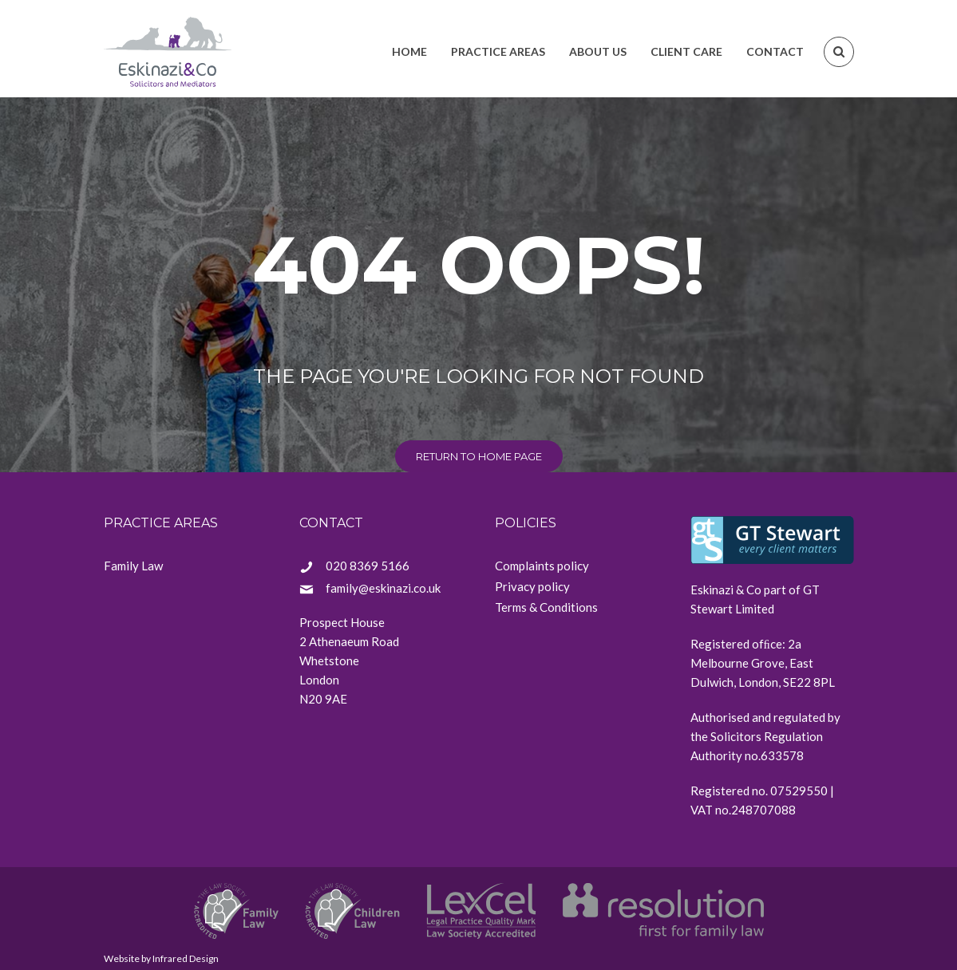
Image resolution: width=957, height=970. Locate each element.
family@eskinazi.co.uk (383, 588)
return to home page (479, 456)
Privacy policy (532, 586)
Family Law (133, 565)
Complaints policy (542, 565)
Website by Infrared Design (161, 958)
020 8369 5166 (367, 565)
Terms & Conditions (546, 607)
